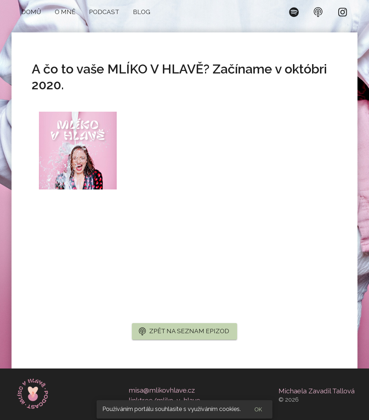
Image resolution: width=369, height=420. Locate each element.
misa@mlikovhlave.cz (162, 390)
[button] (31, 12)
